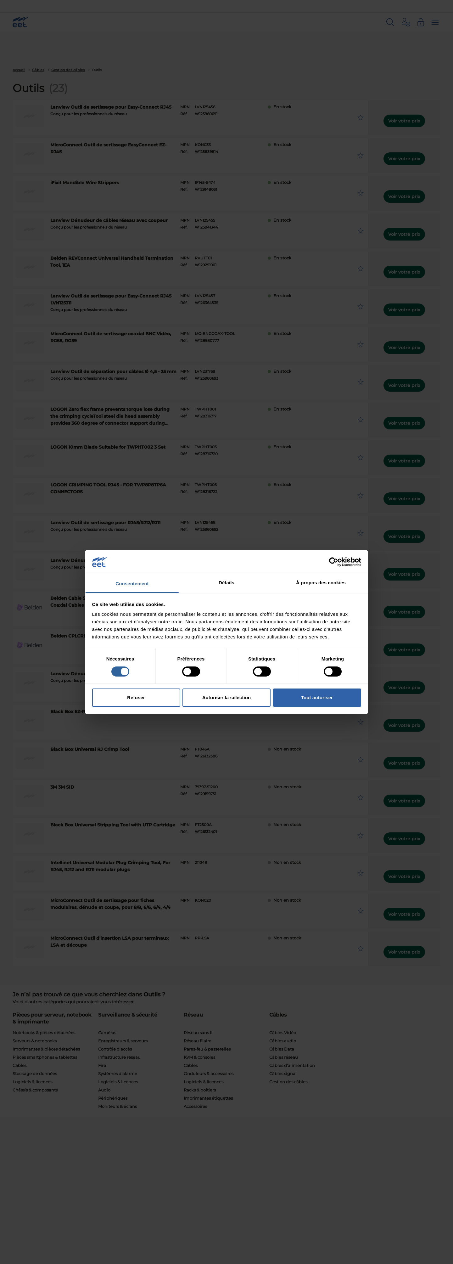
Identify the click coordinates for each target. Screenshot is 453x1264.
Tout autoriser (317, 697)
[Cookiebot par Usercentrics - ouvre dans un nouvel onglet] (333, 562)
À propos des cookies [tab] (321, 582)
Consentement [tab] (131, 583)
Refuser (136, 697)
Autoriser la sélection (226, 697)
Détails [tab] (226, 582)
